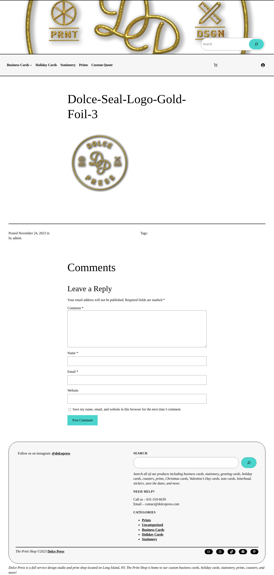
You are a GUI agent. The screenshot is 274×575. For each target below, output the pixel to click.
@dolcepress (61, 453)
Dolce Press (56, 551)
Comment (75, 308)
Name (72, 353)
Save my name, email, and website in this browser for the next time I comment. (127, 409)
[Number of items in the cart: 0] (215, 65)
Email (72, 371)
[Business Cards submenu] (31, 65)
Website (72, 390)
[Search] (256, 44)
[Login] (263, 65)
